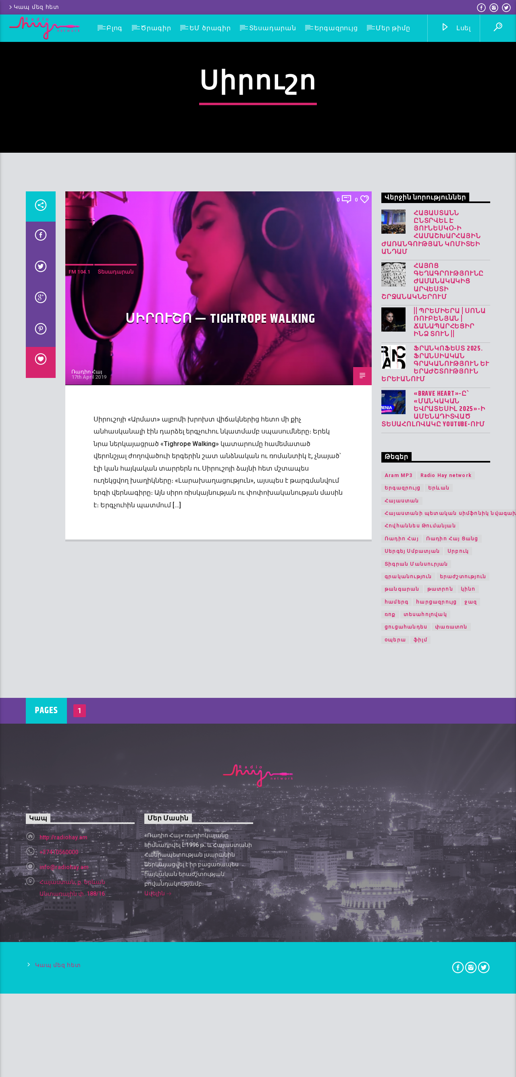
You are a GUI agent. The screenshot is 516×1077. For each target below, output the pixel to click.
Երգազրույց (336, 28)
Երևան (438, 710)
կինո (468, 811)
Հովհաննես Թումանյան (420, 748)
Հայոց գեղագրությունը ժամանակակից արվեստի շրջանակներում (432, 504)
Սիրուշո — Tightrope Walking (220, 541)
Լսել (456, 28)
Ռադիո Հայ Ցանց (452, 761)
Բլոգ (114, 28)
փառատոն (451, 849)
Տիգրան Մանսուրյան (416, 786)
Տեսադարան (272, 28)
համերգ (396, 824)
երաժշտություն (463, 798)
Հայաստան (402, 723)
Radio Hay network (446, 697)
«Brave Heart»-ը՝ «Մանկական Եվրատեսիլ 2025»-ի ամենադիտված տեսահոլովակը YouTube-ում (433, 631)
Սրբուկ (458, 773)
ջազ (470, 824)
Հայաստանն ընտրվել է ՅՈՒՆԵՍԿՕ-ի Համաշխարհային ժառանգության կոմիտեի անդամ (431, 455)
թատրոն (440, 811)
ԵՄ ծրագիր (210, 28)
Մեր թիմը (393, 28)
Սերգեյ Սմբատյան (412, 773)
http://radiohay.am (63, 1059)
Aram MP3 (399, 697)
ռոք (390, 837)
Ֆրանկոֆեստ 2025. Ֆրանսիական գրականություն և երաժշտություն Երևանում (435, 586)
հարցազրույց (436, 824)
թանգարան (402, 811)
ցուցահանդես (406, 849)
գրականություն (408, 798)
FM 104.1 (79, 494)
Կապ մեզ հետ (33, 7)
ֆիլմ (420, 862)
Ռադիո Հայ (86, 594)
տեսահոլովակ (425, 837)
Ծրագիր (156, 28)
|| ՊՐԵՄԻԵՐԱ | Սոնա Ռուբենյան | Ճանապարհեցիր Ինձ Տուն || (449, 544)
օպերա (395, 862)
